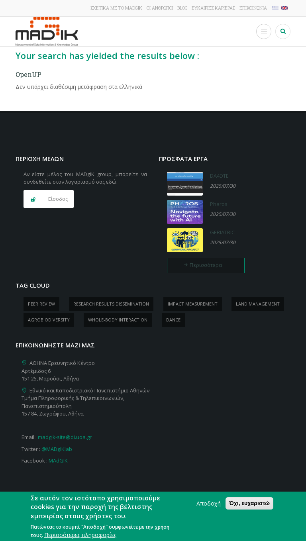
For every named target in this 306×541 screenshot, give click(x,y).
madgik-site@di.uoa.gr (65, 437)
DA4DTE (219, 175)
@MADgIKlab (56, 449)
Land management (258, 304)
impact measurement (193, 304)
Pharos (219, 204)
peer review (41, 304)
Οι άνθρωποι (160, 8)
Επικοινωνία (253, 8)
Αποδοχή (208, 504)
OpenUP (28, 74)
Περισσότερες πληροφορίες (80, 535)
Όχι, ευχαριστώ (249, 504)
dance (173, 320)
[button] (49, 199)
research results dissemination (111, 304)
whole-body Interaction (117, 320)
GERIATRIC (222, 232)
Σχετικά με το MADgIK (116, 8)
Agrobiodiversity (49, 320)
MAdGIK (58, 460)
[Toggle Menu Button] (263, 31)
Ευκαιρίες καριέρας (213, 8)
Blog (182, 8)
